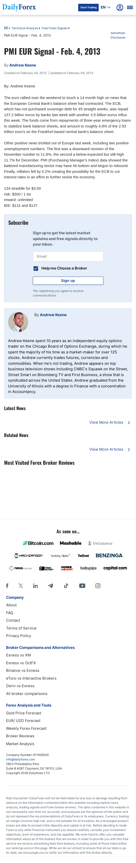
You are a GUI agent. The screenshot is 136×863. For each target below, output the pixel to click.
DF (6, 28)
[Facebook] (7, 585)
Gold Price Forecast (23, 713)
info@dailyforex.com (20, 759)
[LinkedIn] (35, 585)
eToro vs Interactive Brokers (31, 678)
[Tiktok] (66, 586)
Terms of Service (21, 628)
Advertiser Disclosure (118, 35)
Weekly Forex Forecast (26, 728)
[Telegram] (50, 585)
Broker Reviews (20, 736)
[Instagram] (97, 585)
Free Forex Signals (55, 28)
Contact (13, 620)
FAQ (9, 612)
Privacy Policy (18, 635)
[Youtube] (82, 585)
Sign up (68, 280)
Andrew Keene (53, 314)
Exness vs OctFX (21, 662)
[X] (20, 585)
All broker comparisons (26, 693)
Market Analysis (20, 743)
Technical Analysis (25, 28)
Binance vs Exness (22, 670)
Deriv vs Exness (20, 685)
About (11, 605)
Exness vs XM (18, 655)
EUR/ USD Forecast (23, 720)
